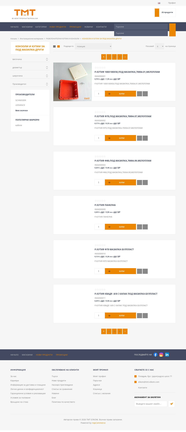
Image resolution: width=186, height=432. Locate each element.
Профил (172, 3)
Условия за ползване (20, 399)
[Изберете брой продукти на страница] (159, 42)
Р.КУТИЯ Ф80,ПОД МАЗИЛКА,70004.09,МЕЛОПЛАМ (123, 156)
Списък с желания (101, 395)
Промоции (75, 26)
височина (17, 54)
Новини (88, 26)
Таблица (54, 42)
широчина (18, 71)
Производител (19, 79)
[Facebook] (155, 350)
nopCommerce (98, 424)
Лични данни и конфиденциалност (27, 390)
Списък (58, 42)
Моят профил (99, 378)
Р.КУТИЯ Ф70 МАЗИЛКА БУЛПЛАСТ (114, 244)
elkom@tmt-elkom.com (148, 383)
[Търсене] (141, 27)
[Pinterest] (173, 350)
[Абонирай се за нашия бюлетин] (150, 405)
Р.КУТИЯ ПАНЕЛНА (105, 200)
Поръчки (97, 382)
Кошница (97, 390)
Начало (14, 26)
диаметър (17, 63)
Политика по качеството (63, 403)
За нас (13, 378)
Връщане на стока (19, 403)
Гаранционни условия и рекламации (28, 395)
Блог (54, 399)
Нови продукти (57, 26)
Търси (55, 378)
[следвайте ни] (167, 350)
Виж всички (21, 106)
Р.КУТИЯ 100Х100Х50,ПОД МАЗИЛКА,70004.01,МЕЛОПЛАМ (127, 67)
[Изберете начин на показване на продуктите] (93, 42)
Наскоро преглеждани (62, 386)
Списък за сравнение (62, 390)
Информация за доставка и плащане (28, 386)
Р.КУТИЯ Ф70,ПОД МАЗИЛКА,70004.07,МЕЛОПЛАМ (123, 111)
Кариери (14, 382)
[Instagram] (161, 350)
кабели (18, 120)
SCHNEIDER (20, 95)
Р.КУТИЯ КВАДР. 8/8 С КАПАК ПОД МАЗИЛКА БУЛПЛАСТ (126, 289)
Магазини (27, 26)
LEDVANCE (20, 100)
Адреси (96, 386)
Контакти (101, 26)
